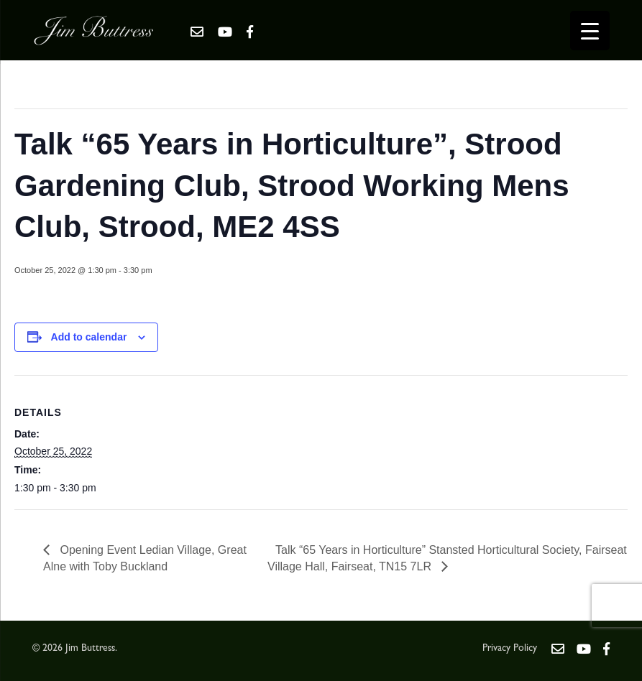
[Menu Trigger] (590, 30)
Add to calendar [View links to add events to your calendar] (89, 337)
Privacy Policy (509, 649)
